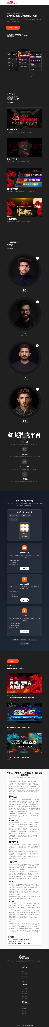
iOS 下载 (24, 631)
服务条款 (24, 1013)
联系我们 (24, 993)
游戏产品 (24, 981)
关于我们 (24, 989)
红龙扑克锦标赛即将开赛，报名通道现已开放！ (21, 697)
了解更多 (13, 661)
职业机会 (24, 976)
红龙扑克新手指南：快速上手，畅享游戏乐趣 (19, 943)
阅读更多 (9, 700)
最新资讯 (24, 991)
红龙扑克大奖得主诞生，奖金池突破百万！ (20, 757)
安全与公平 (24, 442)
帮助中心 (24, 971)
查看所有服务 (10, 102)
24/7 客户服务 (24, 467)
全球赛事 (24, 454)
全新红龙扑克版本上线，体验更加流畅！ (19, 727)
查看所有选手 (10, 248)
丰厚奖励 (24, 479)
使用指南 (24, 996)
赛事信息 (24, 978)
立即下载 (24, 568)
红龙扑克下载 (13, 28)
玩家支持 (24, 1006)
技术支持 (24, 974)
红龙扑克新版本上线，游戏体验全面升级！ (18, 939)
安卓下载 (24, 600)
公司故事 (24, 1011)
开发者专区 (24, 1008)
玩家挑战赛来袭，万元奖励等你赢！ (17, 941)
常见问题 (24, 998)
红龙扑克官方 (10, 695)
